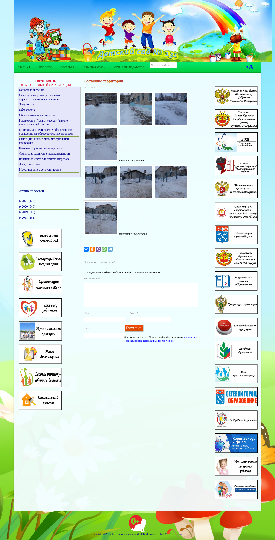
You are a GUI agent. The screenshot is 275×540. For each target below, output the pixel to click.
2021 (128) (27, 201)
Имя (87, 318)
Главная (24, 67)
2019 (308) (27, 212)
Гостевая (67, 67)
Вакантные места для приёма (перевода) (45, 159)
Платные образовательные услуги (40, 148)
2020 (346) (27, 206)
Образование (27, 109)
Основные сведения (31, 90)
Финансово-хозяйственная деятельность (44, 153)
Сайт (86, 333)
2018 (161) (27, 217)
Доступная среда (30, 164)
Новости (45, 67)
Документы (26, 104)
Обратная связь (94, 67)
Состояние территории (103, 81)
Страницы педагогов (129, 67)
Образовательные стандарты (37, 115)
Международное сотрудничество (40, 169)
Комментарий (92, 278)
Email (134, 318)
